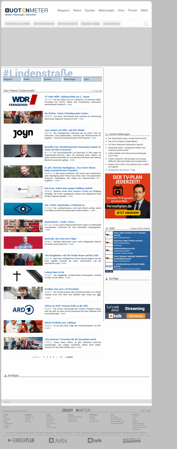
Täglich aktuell (73, 421)
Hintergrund (29, 417)
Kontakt (135, 421)
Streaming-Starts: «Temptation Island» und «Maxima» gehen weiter (126, 148)
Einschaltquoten (67, 433)
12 (61, 356)
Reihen (27, 419)
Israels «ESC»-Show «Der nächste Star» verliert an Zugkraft (128, 165)
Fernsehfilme (94, 433)
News (77, 10)
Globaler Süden (90, 23)
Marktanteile (72, 419)
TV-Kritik (92, 419)
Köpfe (48, 425)
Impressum (136, 429)
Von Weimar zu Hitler (17, 23)
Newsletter (7, 419)
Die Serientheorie (44, 23)
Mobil (5, 421)
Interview (28, 421)
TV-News (50, 417)
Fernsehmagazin (28, 433)
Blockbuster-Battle (117, 423)
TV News (58, 433)
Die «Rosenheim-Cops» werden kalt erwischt (127, 138)
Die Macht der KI (67, 23)
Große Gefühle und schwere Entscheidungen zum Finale (127, 154)
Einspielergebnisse (117, 421)
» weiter (69, 356)
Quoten (90, 10)
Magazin (63, 10)
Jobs (134, 419)
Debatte (92, 417)
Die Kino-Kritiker (116, 419)
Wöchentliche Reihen (75, 417)
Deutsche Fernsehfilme (130, 433)
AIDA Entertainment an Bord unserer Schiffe (125, 235)
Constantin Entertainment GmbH (124, 266)
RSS (4, 417)
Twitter (5, 427)
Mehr (144, 10)
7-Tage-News (7, 423)
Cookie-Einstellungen (139, 427)
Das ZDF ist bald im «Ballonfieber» (123, 141)
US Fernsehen (49, 433)
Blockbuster (85, 433)
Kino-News (114, 417)
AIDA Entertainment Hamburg (123, 243)
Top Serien (142, 433)
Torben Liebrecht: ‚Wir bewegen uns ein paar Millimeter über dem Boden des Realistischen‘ (128, 159)
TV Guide (77, 433)
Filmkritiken (39, 433)
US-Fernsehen (51, 427)
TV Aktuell (18, 433)
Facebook (6, 425)
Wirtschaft (50, 421)
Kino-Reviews (94, 421)
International (51, 423)
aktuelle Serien (105, 433)
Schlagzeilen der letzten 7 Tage (121, 169)
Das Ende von (112, 23)
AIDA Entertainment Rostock (126, 258)
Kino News (10, 433)
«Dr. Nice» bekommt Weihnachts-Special (125, 144)
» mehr (69, 104)
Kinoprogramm (116, 433)
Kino (121, 10)
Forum (132, 10)
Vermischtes (51, 419)
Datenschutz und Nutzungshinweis (138, 424)
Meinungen (106, 10)
